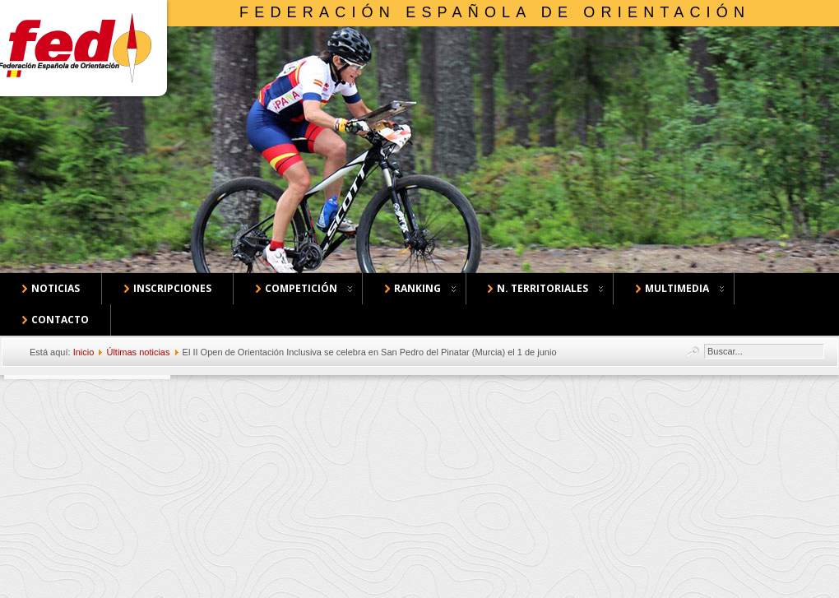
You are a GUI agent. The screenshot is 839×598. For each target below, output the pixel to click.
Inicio (84, 352)
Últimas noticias (137, 352)
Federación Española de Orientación (494, 12)
